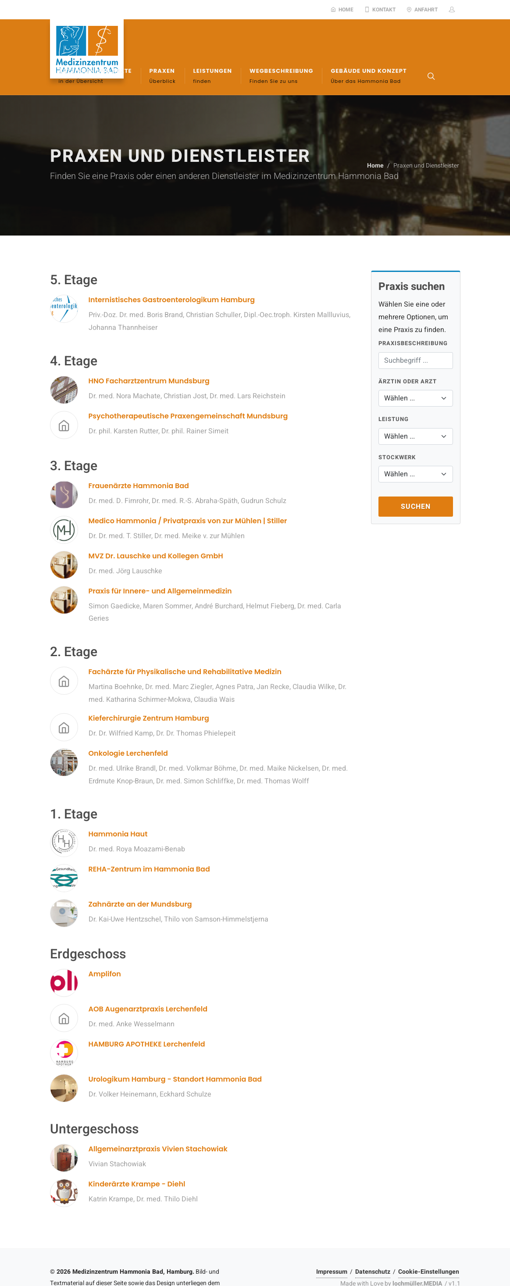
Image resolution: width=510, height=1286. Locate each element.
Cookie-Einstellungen (428, 1240)
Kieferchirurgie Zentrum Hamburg (149, 687)
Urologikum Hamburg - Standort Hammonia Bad (175, 1048)
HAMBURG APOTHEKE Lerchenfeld (147, 1013)
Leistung (393, 388)
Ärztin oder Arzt (407, 350)
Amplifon (105, 943)
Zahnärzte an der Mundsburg (140, 873)
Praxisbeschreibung (413, 312)
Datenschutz (372, 1240)
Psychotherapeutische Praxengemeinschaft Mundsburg (188, 385)
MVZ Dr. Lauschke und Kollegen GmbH (156, 525)
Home (342, 9)
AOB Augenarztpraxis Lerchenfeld (148, 978)
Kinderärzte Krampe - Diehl (137, 1153)
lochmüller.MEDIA (417, 1252)
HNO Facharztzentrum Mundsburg (149, 350)
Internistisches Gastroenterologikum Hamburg (172, 269)
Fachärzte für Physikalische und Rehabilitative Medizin (185, 641)
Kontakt (380, 9)
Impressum (331, 1240)
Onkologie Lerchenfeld (128, 722)
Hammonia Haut (118, 803)
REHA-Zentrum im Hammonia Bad (149, 838)
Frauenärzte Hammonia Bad (139, 455)
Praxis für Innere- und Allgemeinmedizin (160, 560)
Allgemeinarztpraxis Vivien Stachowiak (158, 1118)
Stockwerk (397, 426)
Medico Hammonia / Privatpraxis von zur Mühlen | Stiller (188, 490)
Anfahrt (422, 9)
